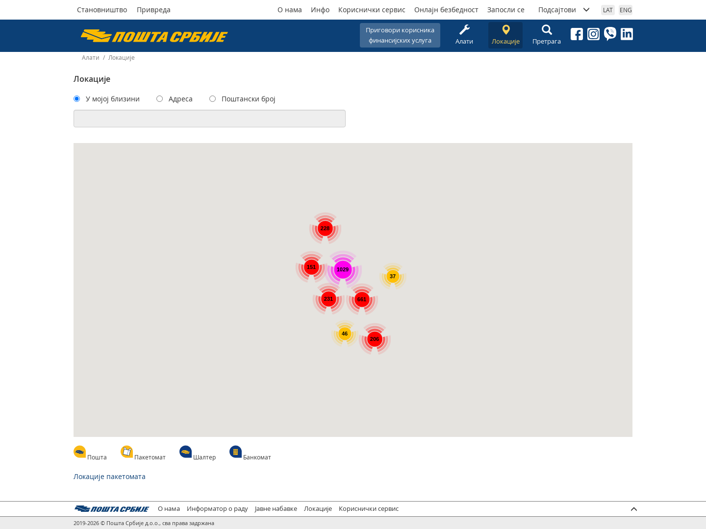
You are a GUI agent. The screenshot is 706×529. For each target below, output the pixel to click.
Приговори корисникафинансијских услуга (400, 35)
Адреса (181, 98)
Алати (464, 35)
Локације (505, 35)
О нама (289, 9)
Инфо (320, 9)
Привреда (154, 9)
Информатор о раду (217, 509)
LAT (608, 10)
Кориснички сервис (371, 9)
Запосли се (506, 9)
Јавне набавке (276, 509)
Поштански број (249, 98)
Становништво (102, 9)
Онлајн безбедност (446, 9)
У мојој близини (113, 98)
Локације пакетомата (110, 476)
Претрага (546, 35)
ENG (626, 10)
